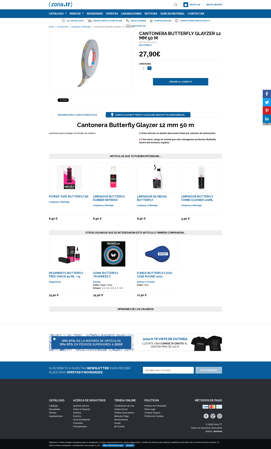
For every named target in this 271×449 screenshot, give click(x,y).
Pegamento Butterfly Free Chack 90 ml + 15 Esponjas (66, 276)
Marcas (77, 13)
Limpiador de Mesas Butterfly (152, 198)
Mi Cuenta (119, 426)
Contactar (196, 13)
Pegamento (55, 282)
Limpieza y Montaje (59, 202)
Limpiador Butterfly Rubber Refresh (109, 198)
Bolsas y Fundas (146, 282)
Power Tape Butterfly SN (68, 196)
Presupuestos (80, 426)
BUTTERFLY (145, 45)
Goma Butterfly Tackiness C (105, 274)
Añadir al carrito (180, 81)
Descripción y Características (77, 115)
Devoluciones (121, 419)
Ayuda (117, 423)
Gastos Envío (121, 409)
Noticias (151, 13)
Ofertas (112, 13)
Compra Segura (152, 412)
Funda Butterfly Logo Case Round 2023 (154, 274)
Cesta (194, 4)
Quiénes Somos (81, 405)
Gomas (97, 282)
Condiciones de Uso (124, 405)
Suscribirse (208, 370)
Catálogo (58, 13)
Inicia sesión (214, 4)
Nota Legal (149, 409)
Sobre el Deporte (81, 409)
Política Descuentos (124, 412)
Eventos (77, 416)
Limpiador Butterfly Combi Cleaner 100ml (197, 198)
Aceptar (129, 445)
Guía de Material (172, 13)
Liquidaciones (131, 13)
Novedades (95, 13)
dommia (217, 431)
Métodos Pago (121, 416)
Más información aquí (113, 445)
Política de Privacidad (155, 405)
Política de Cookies (154, 416)
